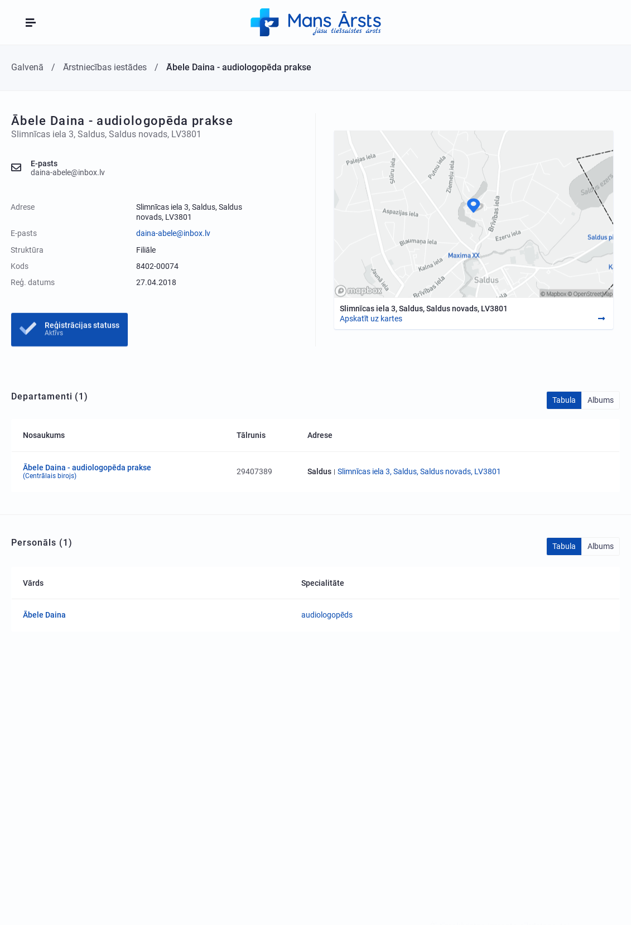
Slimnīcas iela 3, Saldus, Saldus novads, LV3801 (419, 471)
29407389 (254, 471)
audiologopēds (327, 614)
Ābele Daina (44, 614)
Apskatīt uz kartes (371, 318)
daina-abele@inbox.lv (173, 233)
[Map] (473, 214)
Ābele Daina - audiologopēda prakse (124, 471)
